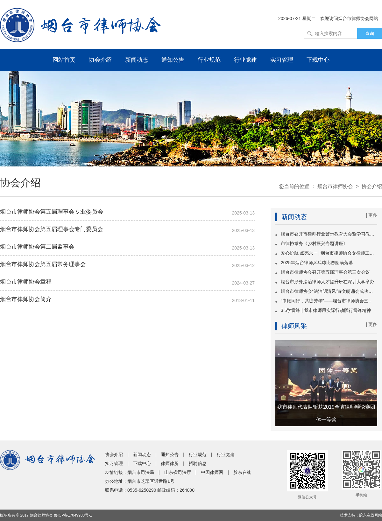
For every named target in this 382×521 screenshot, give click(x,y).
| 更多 (371, 215)
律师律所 (170, 463)
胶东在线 (242, 472)
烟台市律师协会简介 (26, 299)
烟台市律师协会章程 (26, 281)
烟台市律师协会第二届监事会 (37, 246)
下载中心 (318, 60)
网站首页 (64, 60)
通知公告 (172, 60)
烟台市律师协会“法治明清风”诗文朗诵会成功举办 (329, 291)
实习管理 (281, 60)
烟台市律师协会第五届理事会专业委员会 (51, 211)
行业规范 (209, 60)
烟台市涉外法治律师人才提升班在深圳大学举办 (327, 281)
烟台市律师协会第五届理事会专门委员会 (51, 229)
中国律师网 (212, 472)
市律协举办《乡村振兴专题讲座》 (314, 243)
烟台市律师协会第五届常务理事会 (43, 264)
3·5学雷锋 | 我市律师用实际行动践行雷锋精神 (326, 310)
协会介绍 (100, 60)
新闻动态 (136, 60)
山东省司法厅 (177, 472)
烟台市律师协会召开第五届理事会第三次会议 (325, 272)
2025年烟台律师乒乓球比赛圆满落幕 (317, 262)
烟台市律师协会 (335, 186)
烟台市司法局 (140, 472)
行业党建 (245, 60)
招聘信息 (198, 463)
